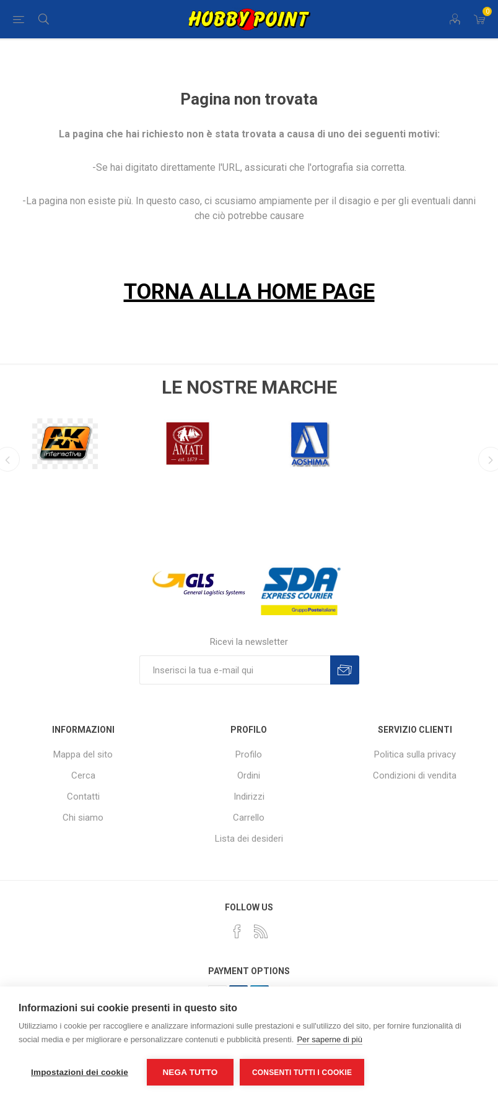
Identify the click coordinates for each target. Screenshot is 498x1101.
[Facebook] (237, 931)
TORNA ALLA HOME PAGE (249, 291)
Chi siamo (83, 817)
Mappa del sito (83, 754)
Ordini (248, 775)
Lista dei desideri (249, 838)
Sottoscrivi (344, 669)
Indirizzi (249, 796)
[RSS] (261, 931)
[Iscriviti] (234, 669)
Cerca (83, 775)
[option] (160, 440)
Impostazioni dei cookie (79, 1072)
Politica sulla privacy (415, 754)
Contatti (83, 796)
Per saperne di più (329, 1039)
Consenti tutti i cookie (302, 1072)
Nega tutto (189, 1072)
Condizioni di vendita (414, 775)
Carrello (248, 817)
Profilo (248, 754)
